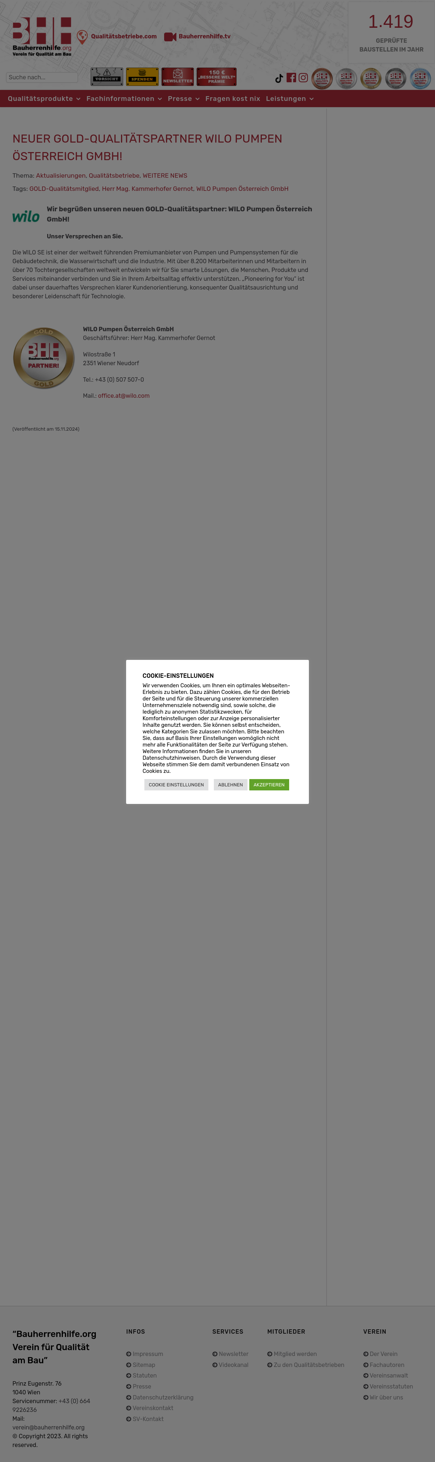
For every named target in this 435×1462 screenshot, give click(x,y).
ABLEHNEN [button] (230, 784)
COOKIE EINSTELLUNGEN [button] (176, 784)
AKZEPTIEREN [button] (269, 784)
